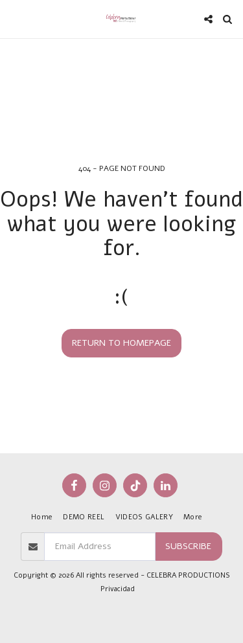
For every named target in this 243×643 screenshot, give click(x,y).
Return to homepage (121, 343)
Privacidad (117, 589)
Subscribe (188, 546)
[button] (14, 18)
